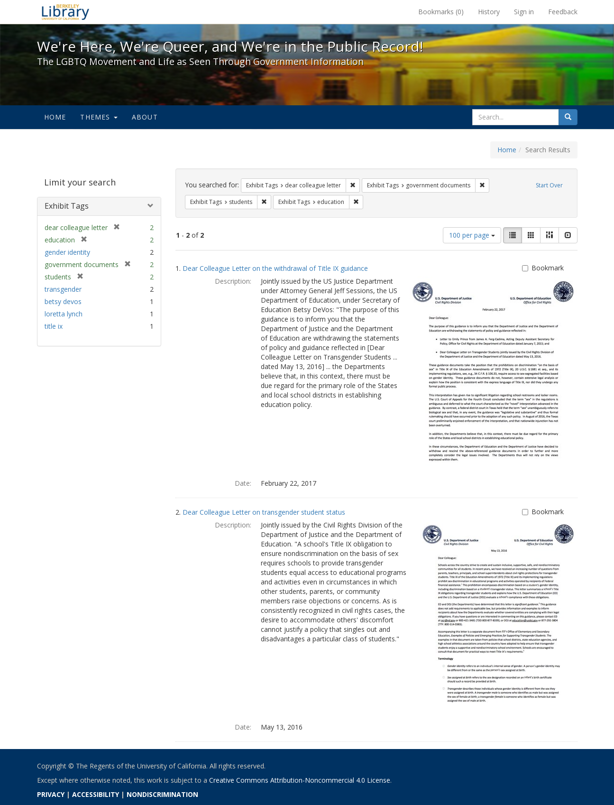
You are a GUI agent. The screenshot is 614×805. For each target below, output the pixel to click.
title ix (54, 326)
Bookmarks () (441, 11)
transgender (63, 289)
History (489, 11)
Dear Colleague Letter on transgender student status (264, 512)
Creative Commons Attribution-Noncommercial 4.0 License (299, 780)
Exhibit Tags (67, 206)
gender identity (67, 252)
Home (55, 116)
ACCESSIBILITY (95, 794)
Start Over (549, 185)
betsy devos (63, 301)
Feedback (562, 11)
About (145, 116)
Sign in (524, 11)
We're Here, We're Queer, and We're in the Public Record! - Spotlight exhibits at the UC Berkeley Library (65, 12)
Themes (98, 116)
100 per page (472, 235)
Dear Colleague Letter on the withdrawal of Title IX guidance (275, 268)
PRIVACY (50, 794)
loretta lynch (63, 313)
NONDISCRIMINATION (162, 794)
